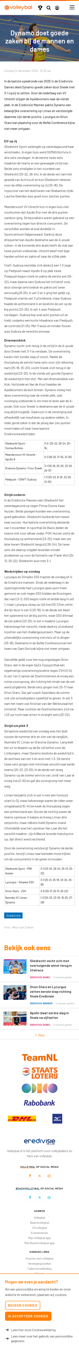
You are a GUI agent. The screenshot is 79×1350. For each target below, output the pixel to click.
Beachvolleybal (39, 1222)
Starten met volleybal (39, 1258)
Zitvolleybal (39, 1227)
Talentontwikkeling (39, 1268)
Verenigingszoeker (39, 1263)
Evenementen (39, 1233)
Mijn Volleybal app (39, 1238)
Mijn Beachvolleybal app (39, 1243)
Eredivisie (13, 915)
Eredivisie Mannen (41, 1003)
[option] (22, 1119)
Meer (39, 1035)
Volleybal (39, 1217)
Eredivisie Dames (40, 977)
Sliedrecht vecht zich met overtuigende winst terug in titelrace (51, 965)
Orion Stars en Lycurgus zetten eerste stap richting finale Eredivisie (50, 991)
